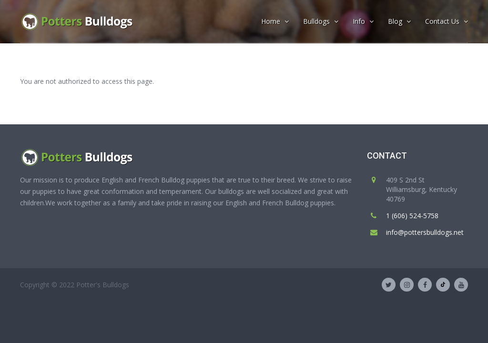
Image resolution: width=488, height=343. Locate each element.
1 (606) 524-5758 (412, 215)
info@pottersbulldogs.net (425, 232)
